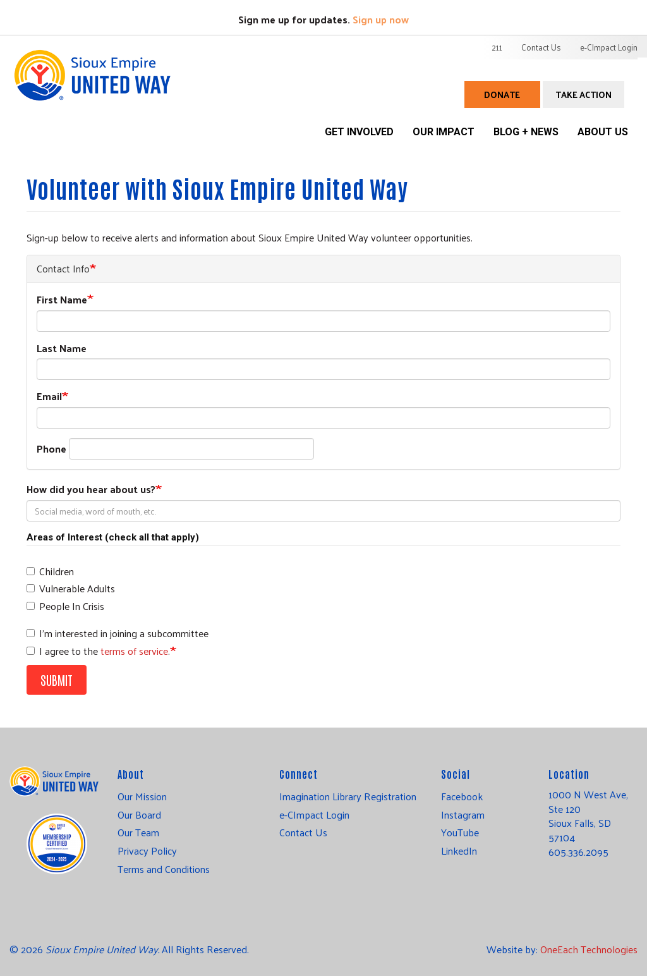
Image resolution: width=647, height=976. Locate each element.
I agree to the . (98, 651)
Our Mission (142, 796)
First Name (62, 300)
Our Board (139, 815)
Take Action (583, 94)
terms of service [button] (134, 651)
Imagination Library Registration (347, 796)
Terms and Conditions (164, 869)
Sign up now (381, 19)
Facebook (462, 796)
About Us (602, 132)
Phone (51, 449)
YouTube (460, 832)
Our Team (138, 832)
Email (49, 396)
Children (50, 571)
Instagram (463, 815)
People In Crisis (65, 606)
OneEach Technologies (589, 949)
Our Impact (444, 132)
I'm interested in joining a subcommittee (118, 633)
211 (497, 47)
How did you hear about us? (91, 489)
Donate (502, 94)
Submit (56, 679)
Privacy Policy (147, 851)
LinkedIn (459, 851)
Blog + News (526, 132)
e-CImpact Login (609, 47)
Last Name (62, 348)
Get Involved (359, 132)
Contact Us (541, 47)
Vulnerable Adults (71, 589)
